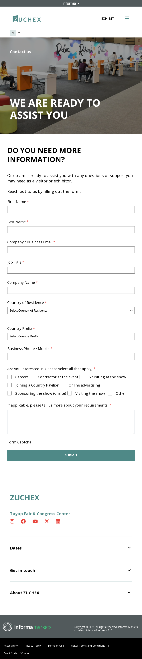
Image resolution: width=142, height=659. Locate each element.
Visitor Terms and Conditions (88, 645)
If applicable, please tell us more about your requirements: (59, 405)
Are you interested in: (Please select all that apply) (51, 368)
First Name (18, 201)
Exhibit (108, 18)
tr (19, 33)
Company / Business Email (31, 242)
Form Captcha (19, 442)
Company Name (23, 282)
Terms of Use (56, 645)
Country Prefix (21, 328)
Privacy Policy (33, 645)
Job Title (16, 262)
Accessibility (11, 645)
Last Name (18, 221)
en (13, 33)
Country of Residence (27, 302)
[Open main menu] (128, 18)
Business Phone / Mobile (30, 348)
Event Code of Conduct (17, 653)
